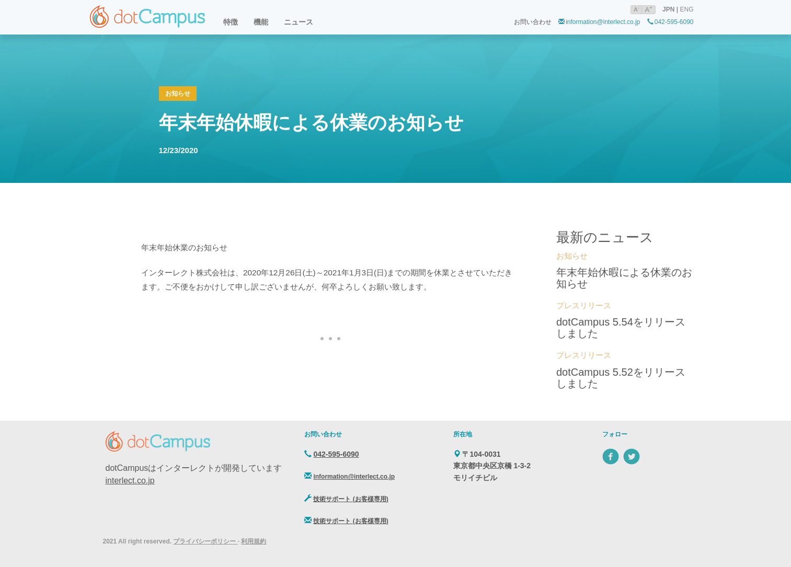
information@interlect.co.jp (599, 22)
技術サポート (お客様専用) (350, 499)
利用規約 (253, 541)
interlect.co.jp (130, 480)
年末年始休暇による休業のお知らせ (311, 122)
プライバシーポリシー (205, 541)
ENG (686, 9)
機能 (261, 22)
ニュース (298, 22)
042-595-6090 (670, 22)
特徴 (230, 22)
